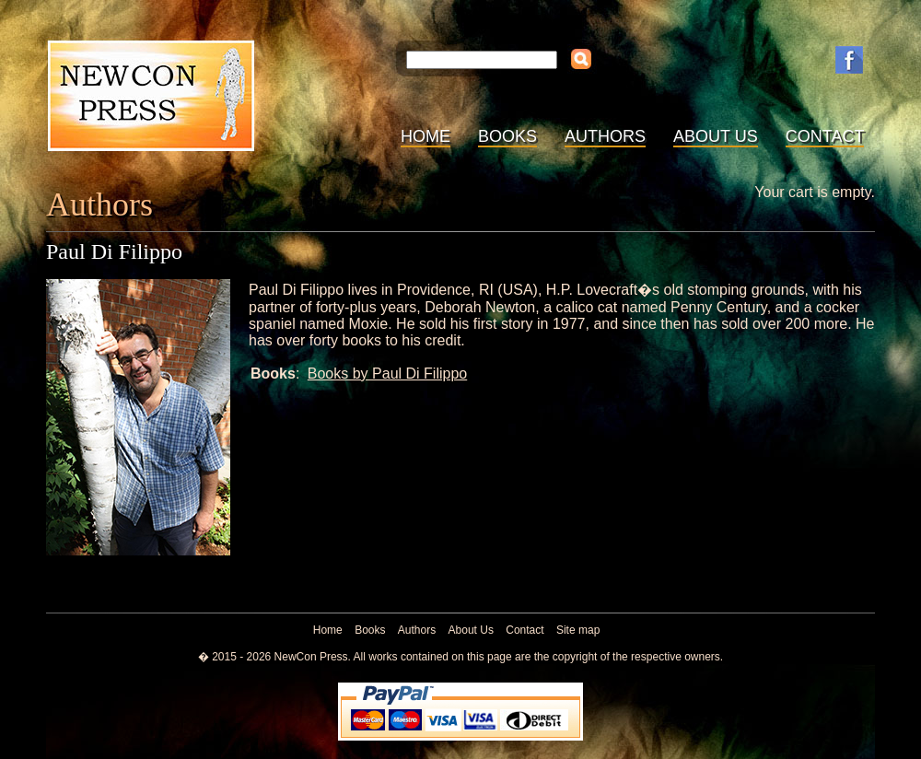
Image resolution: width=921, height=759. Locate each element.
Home (425, 136)
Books (507, 136)
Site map (578, 630)
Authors (605, 136)
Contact (825, 136)
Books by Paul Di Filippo (387, 373)
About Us (715, 136)
